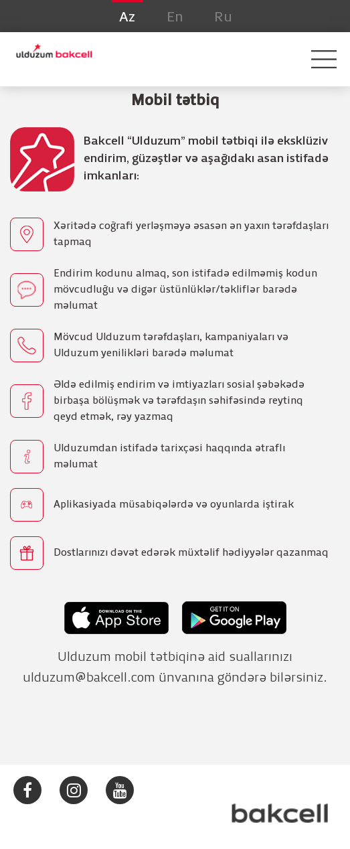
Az (127, 17)
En (175, 17)
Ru (223, 17)
